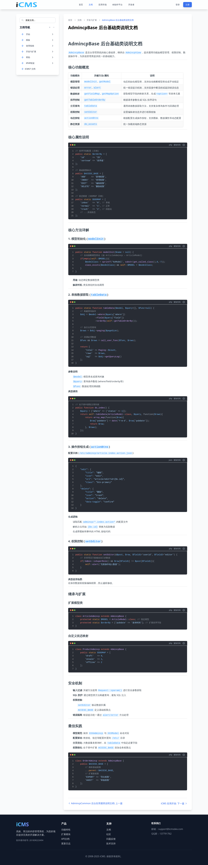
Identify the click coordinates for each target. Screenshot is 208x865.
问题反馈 (111, 838)
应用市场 (103, 4)
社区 (108, 834)
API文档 (65, 838)
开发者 (131, 4)
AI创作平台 (117, 4)
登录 (178, 4)
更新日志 (65, 843)
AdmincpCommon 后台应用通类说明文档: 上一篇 (95, 803)
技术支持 (111, 843)
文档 (91, 4)
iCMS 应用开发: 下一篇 (174, 803)
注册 (187, 4)
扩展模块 (65, 834)
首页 (81, 4)
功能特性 (65, 829)
